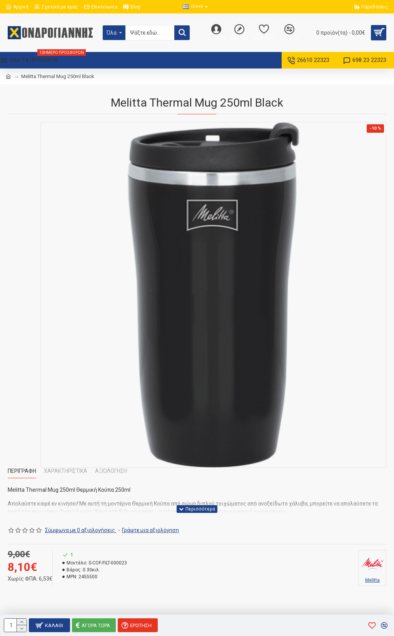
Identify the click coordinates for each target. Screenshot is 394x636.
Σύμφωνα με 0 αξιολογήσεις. (80, 530)
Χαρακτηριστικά (65, 471)
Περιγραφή (22, 471)
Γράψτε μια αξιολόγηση (150, 530)
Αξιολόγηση (111, 471)
